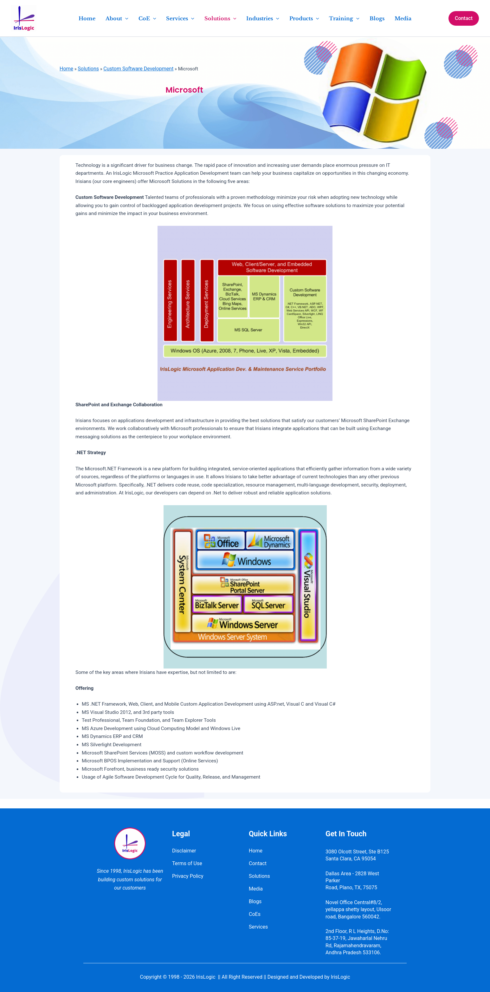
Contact (258, 863)
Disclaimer (184, 851)
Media (256, 889)
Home (66, 69)
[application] (125, 18)
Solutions (89, 69)
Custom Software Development (139, 69)
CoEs (255, 914)
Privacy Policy (187, 876)
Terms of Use (187, 863)
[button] (463, 18)
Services (258, 927)
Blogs (255, 901)
